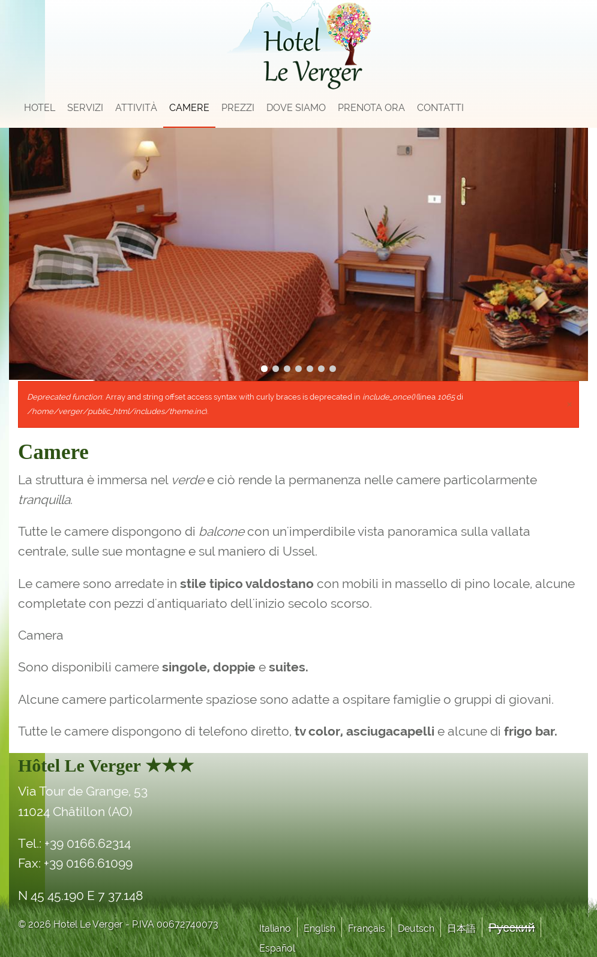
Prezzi (237, 107)
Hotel (39, 107)
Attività (136, 107)
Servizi (85, 107)
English (319, 928)
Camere (189, 107)
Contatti (440, 107)
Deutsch (416, 928)
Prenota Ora (371, 107)
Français (366, 928)
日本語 (461, 928)
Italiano (275, 928)
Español (277, 948)
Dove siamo (296, 107)
